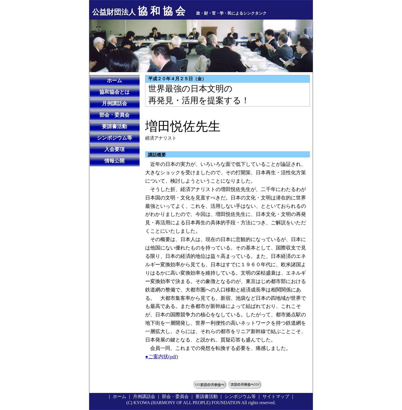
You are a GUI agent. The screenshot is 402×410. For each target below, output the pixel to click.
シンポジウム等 (114, 138)
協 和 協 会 (138, 11)
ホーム (114, 80)
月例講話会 (114, 103)
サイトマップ (275, 396)
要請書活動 (114, 126)
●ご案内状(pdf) (161, 356)
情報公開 (114, 161)
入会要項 (114, 149)
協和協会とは (114, 92)
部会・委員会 (114, 115)
